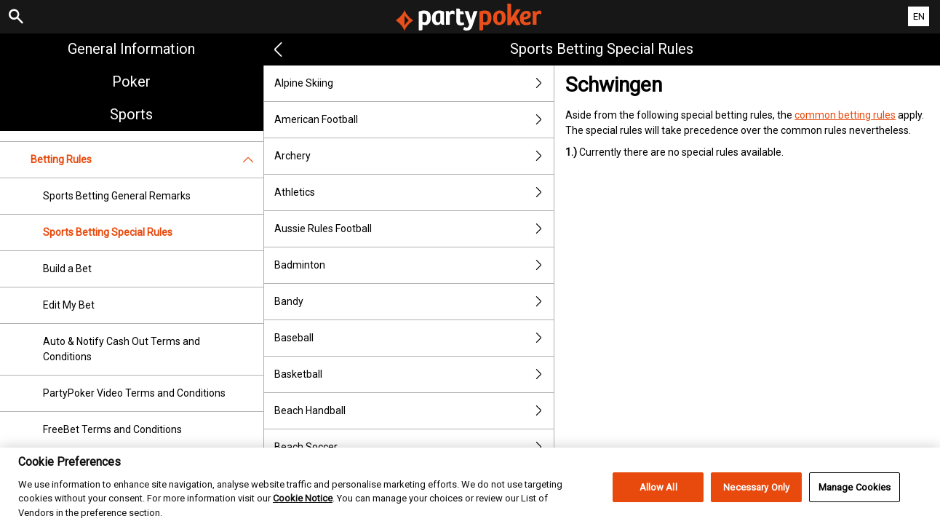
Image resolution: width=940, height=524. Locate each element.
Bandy (414, 301)
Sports (131, 114)
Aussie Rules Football (414, 229)
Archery (414, 156)
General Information (131, 48)
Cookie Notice (302, 514)
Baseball (414, 338)
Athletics (414, 192)
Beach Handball (414, 411)
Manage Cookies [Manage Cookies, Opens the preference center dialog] (854, 503)
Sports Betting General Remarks (117, 196)
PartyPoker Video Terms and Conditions (134, 393)
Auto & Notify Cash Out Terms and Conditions (121, 349)
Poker (131, 81)
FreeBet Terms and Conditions (112, 429)
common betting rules (845, 115)
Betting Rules (147, 160)
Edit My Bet (69, 305)
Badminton (414, 265)
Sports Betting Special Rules (107, 232)
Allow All (658, 503)
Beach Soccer (414, 447)
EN (919, 16)
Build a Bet (67, 268)
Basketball (414, 374)
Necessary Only (756, 503)
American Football (414, 120)
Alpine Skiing (414, 83)
